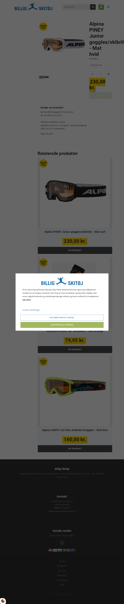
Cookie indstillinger (31, 310)
